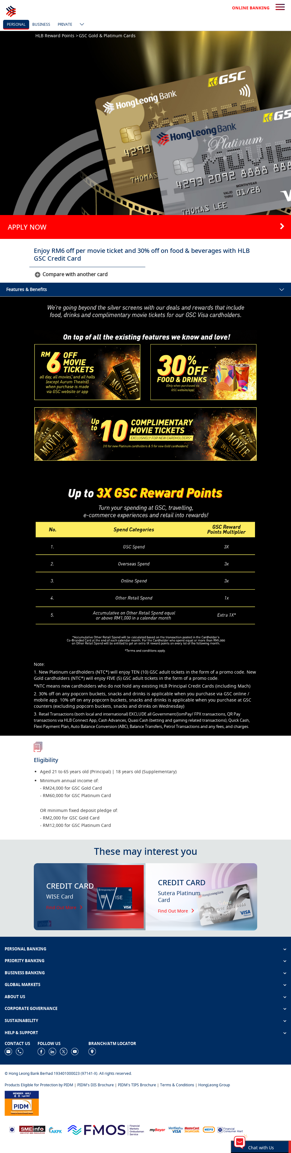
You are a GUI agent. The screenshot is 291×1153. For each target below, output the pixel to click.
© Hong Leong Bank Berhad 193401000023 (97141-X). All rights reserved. (68, 1073)
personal (16, 24)
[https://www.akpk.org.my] (55, 1130)
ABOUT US (15, 996)
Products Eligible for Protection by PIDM (39, 1085)
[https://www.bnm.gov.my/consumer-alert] (230, 1130)
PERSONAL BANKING (25, 949)
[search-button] (280, 7)
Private (65, 24)
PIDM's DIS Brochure (95, 1085)
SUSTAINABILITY (21, 1020)
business (41, 24)
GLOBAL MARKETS (22, 984)
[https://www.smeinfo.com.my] (32, 1129)
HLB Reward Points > (56, 35)
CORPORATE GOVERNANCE (31, 1008)
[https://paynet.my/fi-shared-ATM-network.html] (209, 1130)
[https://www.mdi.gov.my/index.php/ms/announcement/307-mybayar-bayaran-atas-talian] (157, 1130)
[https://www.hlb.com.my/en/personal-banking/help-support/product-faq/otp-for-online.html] (184, 1130)
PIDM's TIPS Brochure (137, 1085)
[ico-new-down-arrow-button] (80, 25)
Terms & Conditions (177, 1085)
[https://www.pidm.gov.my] (22, 1103)
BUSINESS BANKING (25, 973)
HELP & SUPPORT (21, 1032)
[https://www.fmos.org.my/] (105, 1129)
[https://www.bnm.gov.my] (12, 1130)
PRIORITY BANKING (24, 960)
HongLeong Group (214, 1085)
